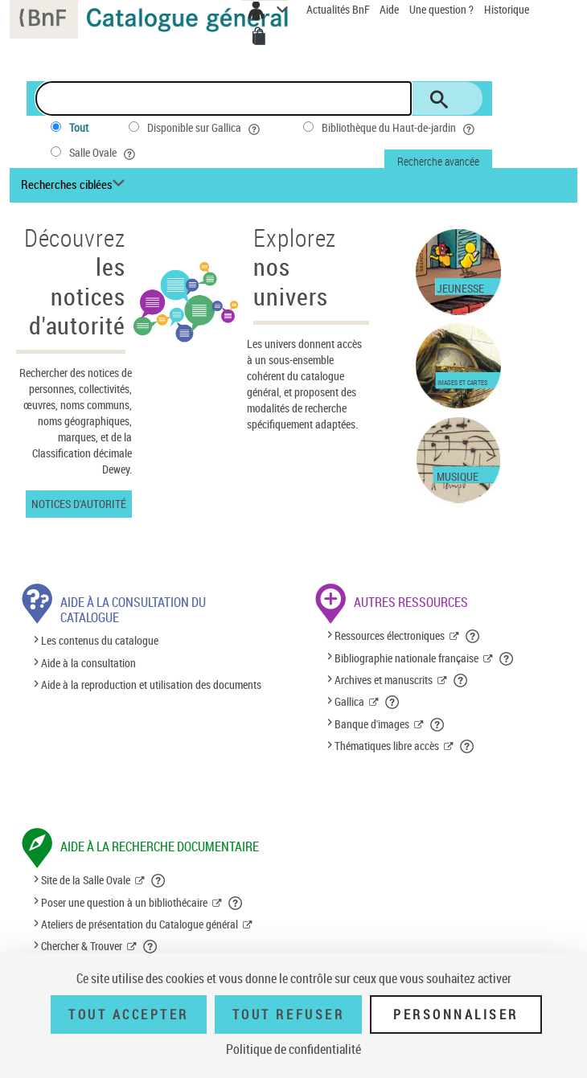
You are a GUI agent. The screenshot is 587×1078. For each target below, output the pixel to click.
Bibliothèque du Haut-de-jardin (400, 128)
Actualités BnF (339, 9)
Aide (390, 9)
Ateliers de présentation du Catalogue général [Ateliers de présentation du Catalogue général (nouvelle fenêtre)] (139, 924)
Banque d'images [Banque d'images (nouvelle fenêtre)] (372, 724)
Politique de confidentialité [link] (293, 1049)
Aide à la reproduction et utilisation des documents (151, 684)
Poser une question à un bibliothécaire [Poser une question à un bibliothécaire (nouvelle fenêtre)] (124, 902)
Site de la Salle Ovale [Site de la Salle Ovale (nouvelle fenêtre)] (85, 879)
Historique (506, 9)
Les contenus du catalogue (99, 641)
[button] (473, 636)
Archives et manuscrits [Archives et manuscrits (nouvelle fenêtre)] (384, 679)
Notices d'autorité (78, 503)
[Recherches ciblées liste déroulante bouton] (75, 185)
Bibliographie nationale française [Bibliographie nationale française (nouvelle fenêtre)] (406, 658)
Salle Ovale (103, 153)
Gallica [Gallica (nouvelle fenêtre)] (349, 701)
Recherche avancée (438, 161)
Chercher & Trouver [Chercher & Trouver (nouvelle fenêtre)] (81, 945)
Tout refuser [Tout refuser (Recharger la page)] (288, 1014)
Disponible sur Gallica (205, 128)
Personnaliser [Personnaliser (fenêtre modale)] (456, 1014)
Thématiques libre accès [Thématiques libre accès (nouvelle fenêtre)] (387, 745)
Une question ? (441, 9)
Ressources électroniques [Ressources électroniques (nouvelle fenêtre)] (390, 635)
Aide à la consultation (88, 662)
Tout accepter (128, 1014)
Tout (78, 127)
